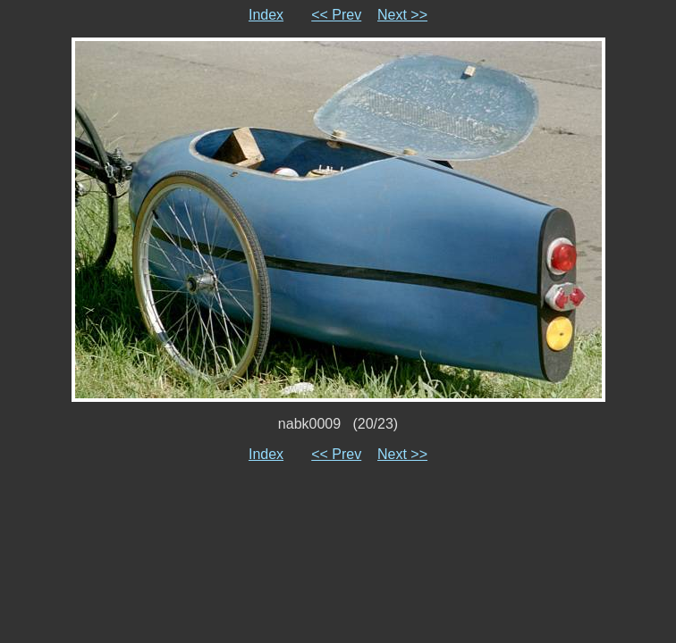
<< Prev (336, 14)
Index (266, 14)
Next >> (402, 14)
